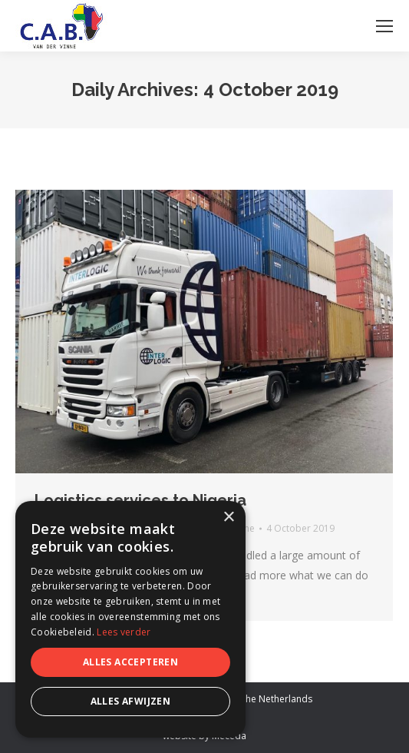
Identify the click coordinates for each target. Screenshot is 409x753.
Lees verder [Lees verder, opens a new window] (123, 632)
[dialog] (130, 619)
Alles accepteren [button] (130, 661)
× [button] (228, 517)
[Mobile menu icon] (384, 26)
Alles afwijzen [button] (131, 701)
